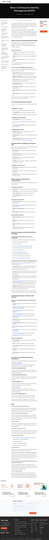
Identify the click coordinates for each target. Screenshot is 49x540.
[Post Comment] (32, 513)
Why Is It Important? (4, 26)
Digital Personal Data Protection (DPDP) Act (20, 251)
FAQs (2, 70)
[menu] (46, 2)
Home (12, 20)
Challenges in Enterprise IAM (5, 41)
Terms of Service (32, 538)
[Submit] (43, 31)
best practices (34, 31)
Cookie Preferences (39, 538)
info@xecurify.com (5, 525)
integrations (28, 340)
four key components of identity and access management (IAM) (23, 437)
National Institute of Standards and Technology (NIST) (22, 257)
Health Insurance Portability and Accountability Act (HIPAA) (22, 245)
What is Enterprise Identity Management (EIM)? (4, 23)
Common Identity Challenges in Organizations (4, 29)
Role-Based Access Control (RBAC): (19, 121)
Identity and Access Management (20, 262)
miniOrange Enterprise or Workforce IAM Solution (5, 62)
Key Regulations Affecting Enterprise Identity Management (4, 53)
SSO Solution (22, 131)
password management (28, 139)
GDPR (18, 77)
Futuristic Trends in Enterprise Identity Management (4, 67)
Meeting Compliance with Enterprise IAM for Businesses (4, 49)
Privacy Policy (27, 538)
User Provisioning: (15, 110)
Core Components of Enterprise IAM (4, 34)
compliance (20, 98)
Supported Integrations (5, 64)
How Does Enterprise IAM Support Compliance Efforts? (5, 57)
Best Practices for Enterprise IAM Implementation (4, 44)
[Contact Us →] (4, 528)
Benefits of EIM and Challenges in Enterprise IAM (5, 37)
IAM (15, 20)
